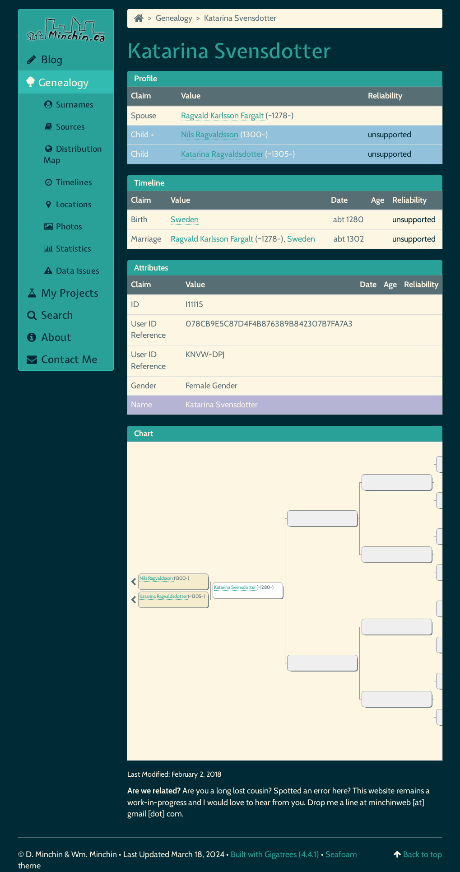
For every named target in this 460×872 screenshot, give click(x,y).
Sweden (185, 219)
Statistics (67, 248)
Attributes (151, 268)
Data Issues (71, 270)
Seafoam (341, 854)
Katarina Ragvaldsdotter (223, 154)
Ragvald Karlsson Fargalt (223, 116)
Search (49, 315)
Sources (64, 126)
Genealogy (57, 82)
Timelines (67, 182)
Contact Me (61, 359)
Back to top (422, 854)
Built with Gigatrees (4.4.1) (275, 854)
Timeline (149, 183)
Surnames (68, 104)
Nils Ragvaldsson (210, 135)
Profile (145, 79)
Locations (67, 204)
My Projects (62, 293)
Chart (143, 433)
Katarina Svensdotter (240, 18)
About (48, 337)
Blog (44, 59)
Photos (62, 226)
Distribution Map (72, 154)
